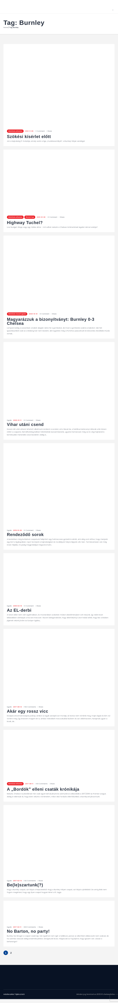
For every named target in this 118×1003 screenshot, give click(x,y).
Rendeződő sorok (25, 535)
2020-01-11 (17, 421)
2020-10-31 (34, 314)
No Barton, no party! (28, 933)
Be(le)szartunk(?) (25, 886)
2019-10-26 (17, 531)
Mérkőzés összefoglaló (17, 314)
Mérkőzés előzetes (16, 131)
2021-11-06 (30, 131)
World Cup (31, 217)
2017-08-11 (30, 785)
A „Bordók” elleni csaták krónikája (44, 790)
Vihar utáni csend (25, 425)
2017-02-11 (17, 928)
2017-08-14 (17, 708)
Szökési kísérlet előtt (29, 137)
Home (5, 27)
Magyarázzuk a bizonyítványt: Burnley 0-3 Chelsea (51, 322)
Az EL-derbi (19, 611)
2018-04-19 (17, 607)
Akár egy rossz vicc (28, 712)
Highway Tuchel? (25, 223)
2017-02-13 (17, 882)
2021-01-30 (43, 217)
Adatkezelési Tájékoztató (14, 995)
